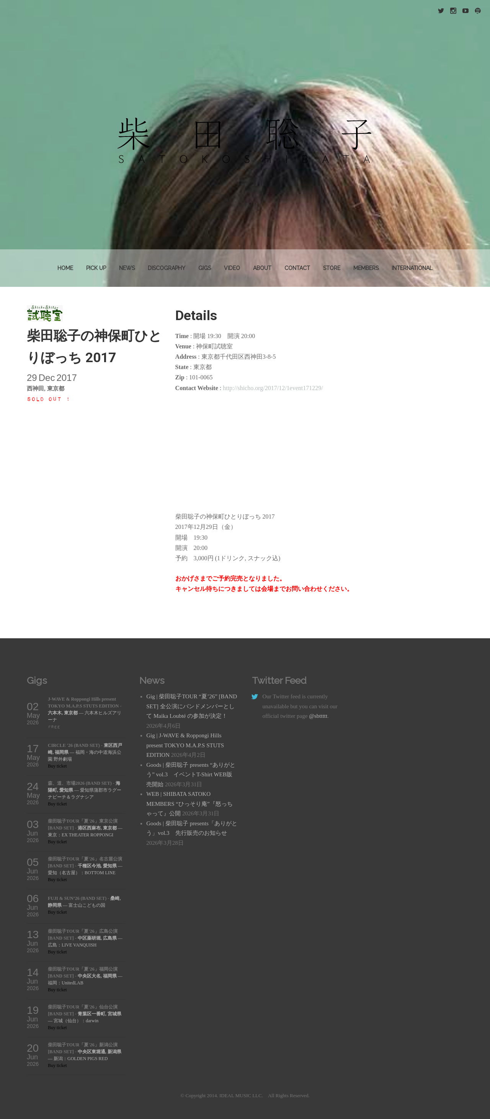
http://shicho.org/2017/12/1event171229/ (273, 388)
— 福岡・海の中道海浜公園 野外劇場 (85, 752)
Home (65, 268)
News (127, 268)
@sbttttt (318, 716)
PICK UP (96, 268)
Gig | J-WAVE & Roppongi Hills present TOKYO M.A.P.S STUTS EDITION (185, 745)
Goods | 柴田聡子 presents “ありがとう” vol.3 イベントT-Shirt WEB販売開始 (190, 774)
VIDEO (232, 268)
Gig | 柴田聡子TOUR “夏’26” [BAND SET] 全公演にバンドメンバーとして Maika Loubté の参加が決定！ (191, 706)
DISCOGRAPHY (166, 268)
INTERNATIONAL (412, 268)
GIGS (204, 268)
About (262, 268)
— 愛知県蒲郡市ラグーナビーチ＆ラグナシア (84, 790)
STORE (331, 268)
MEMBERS (366, 268)
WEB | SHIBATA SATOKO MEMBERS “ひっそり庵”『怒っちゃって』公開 (189, 803)
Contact (297, 268)
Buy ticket (57, 766)
